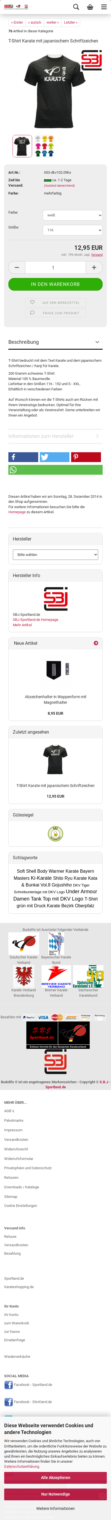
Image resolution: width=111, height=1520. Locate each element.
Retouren (11, 1177)
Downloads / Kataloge (21, 1187)
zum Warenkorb (16, 1323)
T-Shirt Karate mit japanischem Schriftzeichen (55, 785)
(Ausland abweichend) (59, 185)
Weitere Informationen (55, 1508)
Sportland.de (14, 1278)
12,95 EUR (55, 796)
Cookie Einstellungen (20, 1206)
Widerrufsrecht (16, 1149)
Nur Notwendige (55, 1494)
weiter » (53, 22)
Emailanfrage (14, 1340)
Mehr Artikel (22, 625)
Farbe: (13, 212)
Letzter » (71, 22)
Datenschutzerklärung (21, 1466)
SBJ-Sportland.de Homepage (35, 620)
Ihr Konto (11, 1315)
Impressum (13, 1130)
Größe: (13, 227)
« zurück (34, 22)
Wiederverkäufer (17, 1356)
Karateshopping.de (19, 1287)
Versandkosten (16, 1139)
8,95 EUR (55, 713)
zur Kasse (12, 1331)
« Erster (17, 22)
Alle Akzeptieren (55, 1477)
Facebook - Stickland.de (33, 1402)
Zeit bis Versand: (15, 182)
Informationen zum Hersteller (41, 436)
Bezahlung (12, 1253)
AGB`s (9, 1111)
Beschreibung (23, 342)
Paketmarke (13, 1120)
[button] (23, 457)
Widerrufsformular (18, 1159)
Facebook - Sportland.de (33, 1385)
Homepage (17, 512)
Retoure (10, 1236)
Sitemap (10, 1197)
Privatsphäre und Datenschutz (28, 1168)
